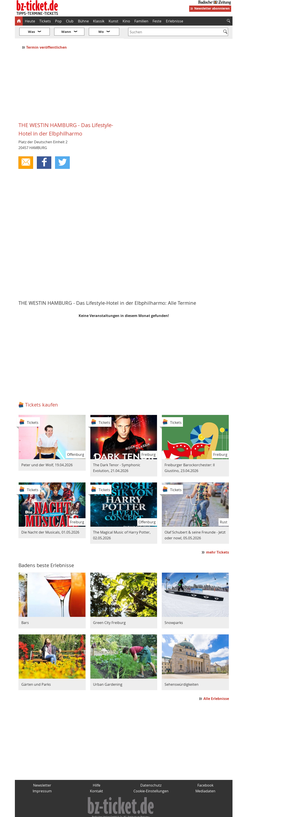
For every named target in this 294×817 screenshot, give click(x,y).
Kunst (113, 21)
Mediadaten (205, 777)
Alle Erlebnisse (216, 685)
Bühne (83, 21)
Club (70, 21)
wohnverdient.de (146, 811)
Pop (58, 21)
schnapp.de (102, 811)
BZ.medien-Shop (178, 811)
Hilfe (96, 772)
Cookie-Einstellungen (151, 777)
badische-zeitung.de (72, 811)
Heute (30, 21)
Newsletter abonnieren (212, 8)
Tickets (45, 21)
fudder (122, 811)
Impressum (42, 777)
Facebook (205, 772)
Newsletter (42, 772)
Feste (157, 21)
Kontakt (96, 777)
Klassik (98, 21)
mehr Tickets (217, 538)
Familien (141, 21)
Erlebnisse (174, 21)
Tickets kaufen (41, 391)
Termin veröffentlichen (47, 34)
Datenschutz (150, 772)
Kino (126, 21)
